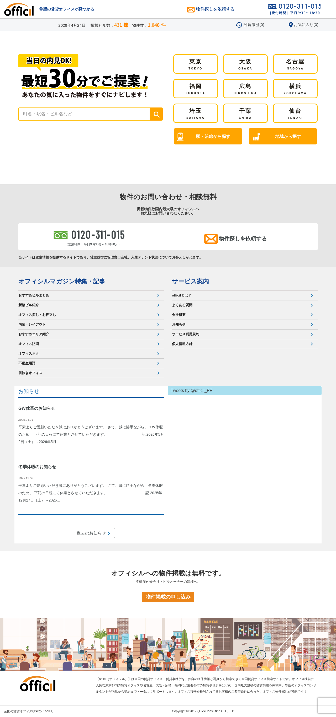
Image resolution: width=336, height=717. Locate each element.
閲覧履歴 (254, 24)
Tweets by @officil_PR (192, 390)
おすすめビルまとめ (33, 295)
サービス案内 (190, 281)
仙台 (295, 114)
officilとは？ (181, 295)
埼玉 (195, 114)
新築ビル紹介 (28, 305)
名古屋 (295, 64)
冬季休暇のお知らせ (37, 467)
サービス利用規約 (185, 334)
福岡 (195, 89)
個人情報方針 (182, 344)
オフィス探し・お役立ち (37, 315)
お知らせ (179, 324)
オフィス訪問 (28, 344)
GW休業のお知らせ (36, 408)
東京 (195, 64)
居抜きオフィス (30, 373)
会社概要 (179, 315)
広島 (245, 89)
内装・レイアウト (32, 324)
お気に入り (306, 24)
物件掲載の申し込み (168, 597)
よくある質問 (182, 305)
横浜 (295, 89)
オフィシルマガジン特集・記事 (61, 281)
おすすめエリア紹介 (33, 334)
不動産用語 (26, 363)
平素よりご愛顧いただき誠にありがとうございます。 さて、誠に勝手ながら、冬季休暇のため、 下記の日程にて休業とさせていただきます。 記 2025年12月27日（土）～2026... (90, 492)
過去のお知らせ (91, 533)
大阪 (245, 64)
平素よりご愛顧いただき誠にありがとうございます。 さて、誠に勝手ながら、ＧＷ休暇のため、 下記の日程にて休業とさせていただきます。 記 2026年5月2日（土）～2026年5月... (91, 434)
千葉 (245, 114)
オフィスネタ (28, 353)
